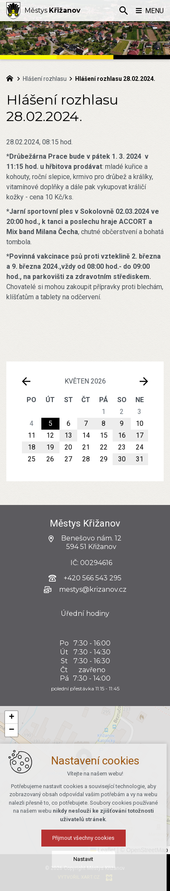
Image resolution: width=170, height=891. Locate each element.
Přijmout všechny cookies (85, 840)
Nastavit (85, 861)
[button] (11, 717)
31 (139, 459)
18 (31, 447)
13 (68, 435)
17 (139, 435)
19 (50, 447)
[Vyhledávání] (123, 10)
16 (122, 435)
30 (122, 459)
